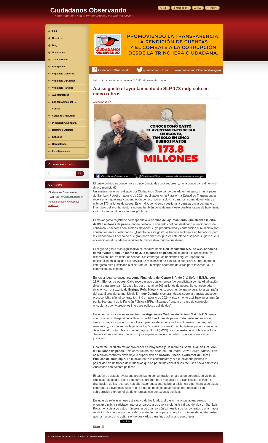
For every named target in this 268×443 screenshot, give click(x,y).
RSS (199, 8)
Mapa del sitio (182, 8)
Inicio (95, 80)
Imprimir (213, 8)
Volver (96, 426)
